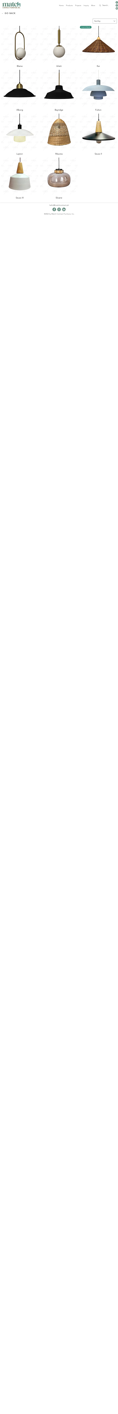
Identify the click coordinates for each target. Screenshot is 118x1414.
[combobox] (105, 21)
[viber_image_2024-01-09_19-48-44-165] (117, 2)
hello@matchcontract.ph (59, 205)
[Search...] (105, 5)
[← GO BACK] (8, 13)
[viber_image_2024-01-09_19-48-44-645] (117, 5)
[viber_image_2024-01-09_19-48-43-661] (117, 8)
